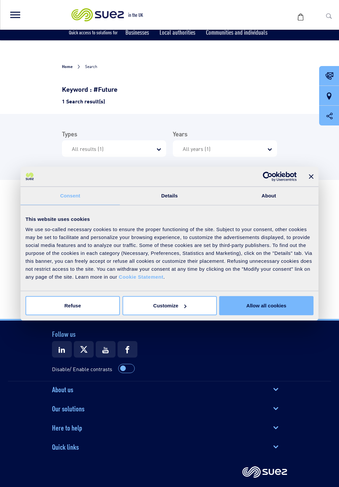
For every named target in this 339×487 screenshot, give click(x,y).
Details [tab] (169, 195)
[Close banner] (311, 176)
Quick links (65, 446)
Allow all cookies (266, 305)
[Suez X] (84, 349)
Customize (169, 305)
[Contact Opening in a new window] (329, 76)
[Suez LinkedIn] (62, 349)
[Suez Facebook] (127, 349)
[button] (15, 15)
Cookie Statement (141, 277)
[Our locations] (329, 96)
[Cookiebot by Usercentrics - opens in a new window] (268, 176)
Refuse (72, 305)
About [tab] (269, 195)
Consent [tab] (70, 195)
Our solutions (68, 408)
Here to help (67, 427)
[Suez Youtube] (106, 349)
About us (62, 389)
